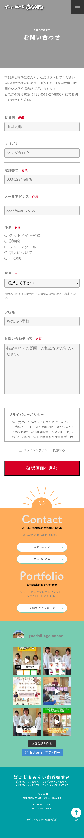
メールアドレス (16, 196)
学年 (8, 273)
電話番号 (11, 170)
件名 (8, 227)
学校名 (9, 312)
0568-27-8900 (51, 94)
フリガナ (11, 143)
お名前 (9, 117)
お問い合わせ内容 (18, 338)
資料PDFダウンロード (42, 608)
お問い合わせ (42, 547)
